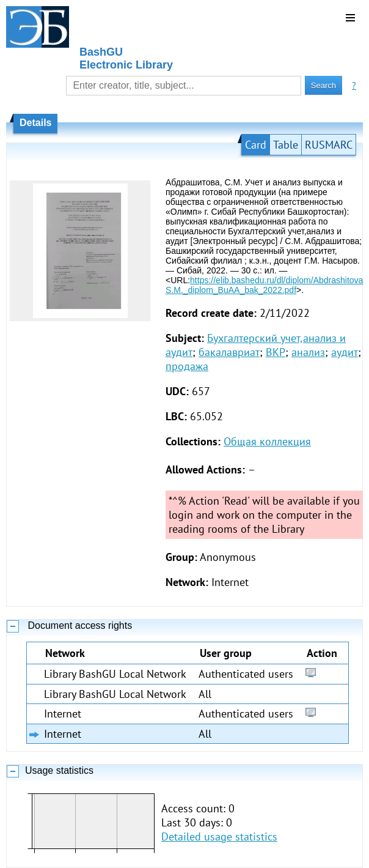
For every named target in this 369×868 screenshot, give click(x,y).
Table (285, 145)
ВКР (275, 352)
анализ (308, 352)
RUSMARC (329, 145)
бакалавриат (229, 352)
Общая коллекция (267, 441)
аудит (344, 352)
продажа (187, 366)
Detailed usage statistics (219, 836)
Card (255, 145)
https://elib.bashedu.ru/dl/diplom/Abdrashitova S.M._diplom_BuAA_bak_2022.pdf (264, 285)
